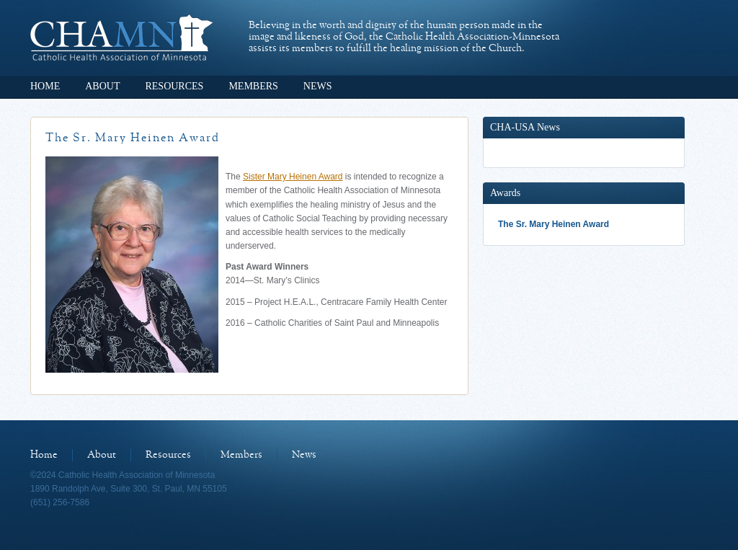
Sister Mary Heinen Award (293, 177)
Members (252, 86)
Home (45, 86)
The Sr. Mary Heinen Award (553, 224)
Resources (174, 86)
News (317, 86)
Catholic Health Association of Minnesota (121, 37)
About (102, 86)
